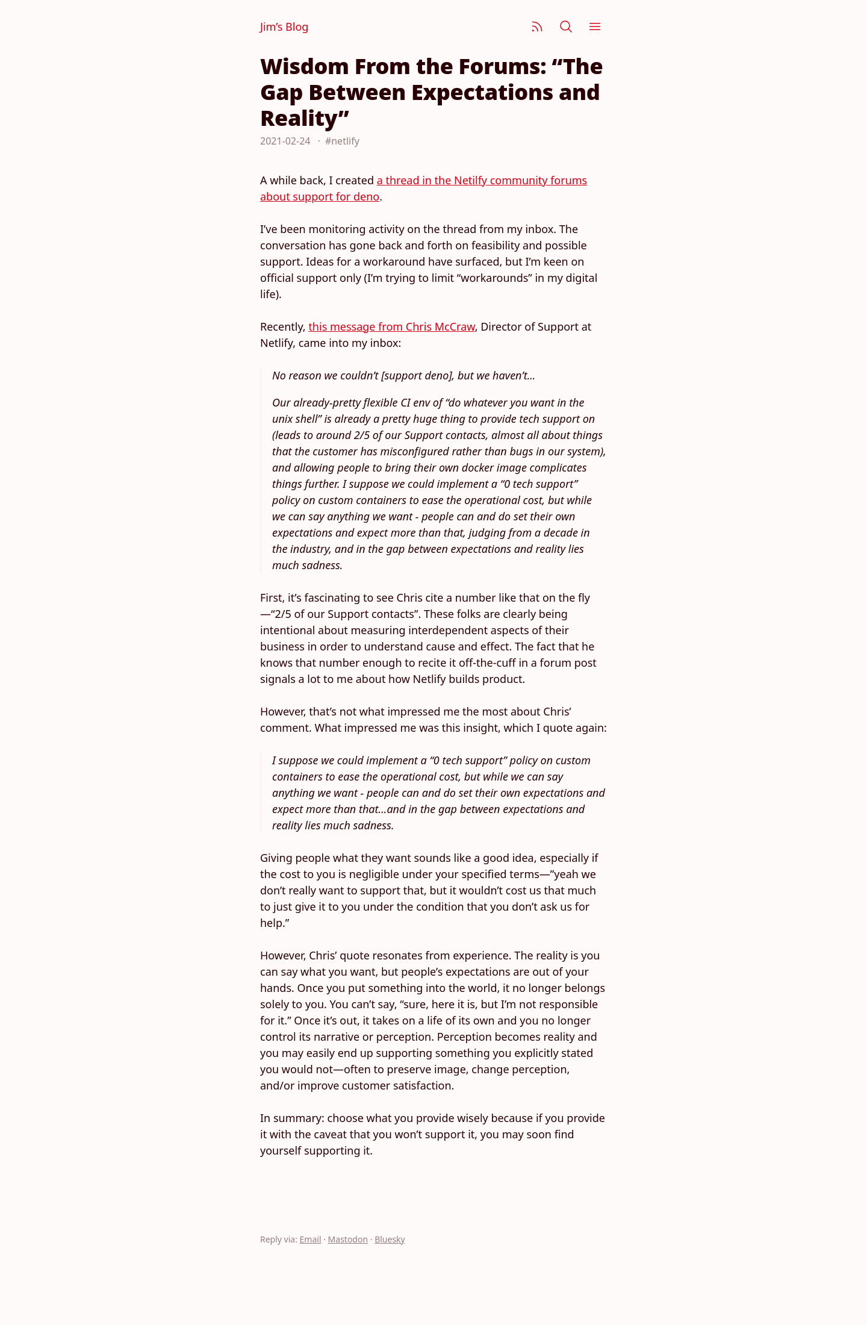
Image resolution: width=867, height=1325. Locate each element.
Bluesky (389, 1239)
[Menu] (595, 26)
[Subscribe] (537, 26)
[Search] (566, 26)
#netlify (342, 141)
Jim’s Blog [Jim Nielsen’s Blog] (284, 26)
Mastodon (348, 1239)
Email (311, 1239)
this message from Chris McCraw (391, 326)
